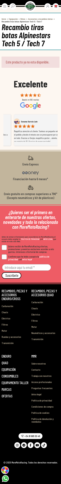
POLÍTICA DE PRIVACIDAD (30, 239)
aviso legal (27, 259)
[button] (30, 436)
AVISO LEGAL (48, 239)
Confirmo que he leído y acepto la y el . (25, 258)
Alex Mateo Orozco (20, 121)
